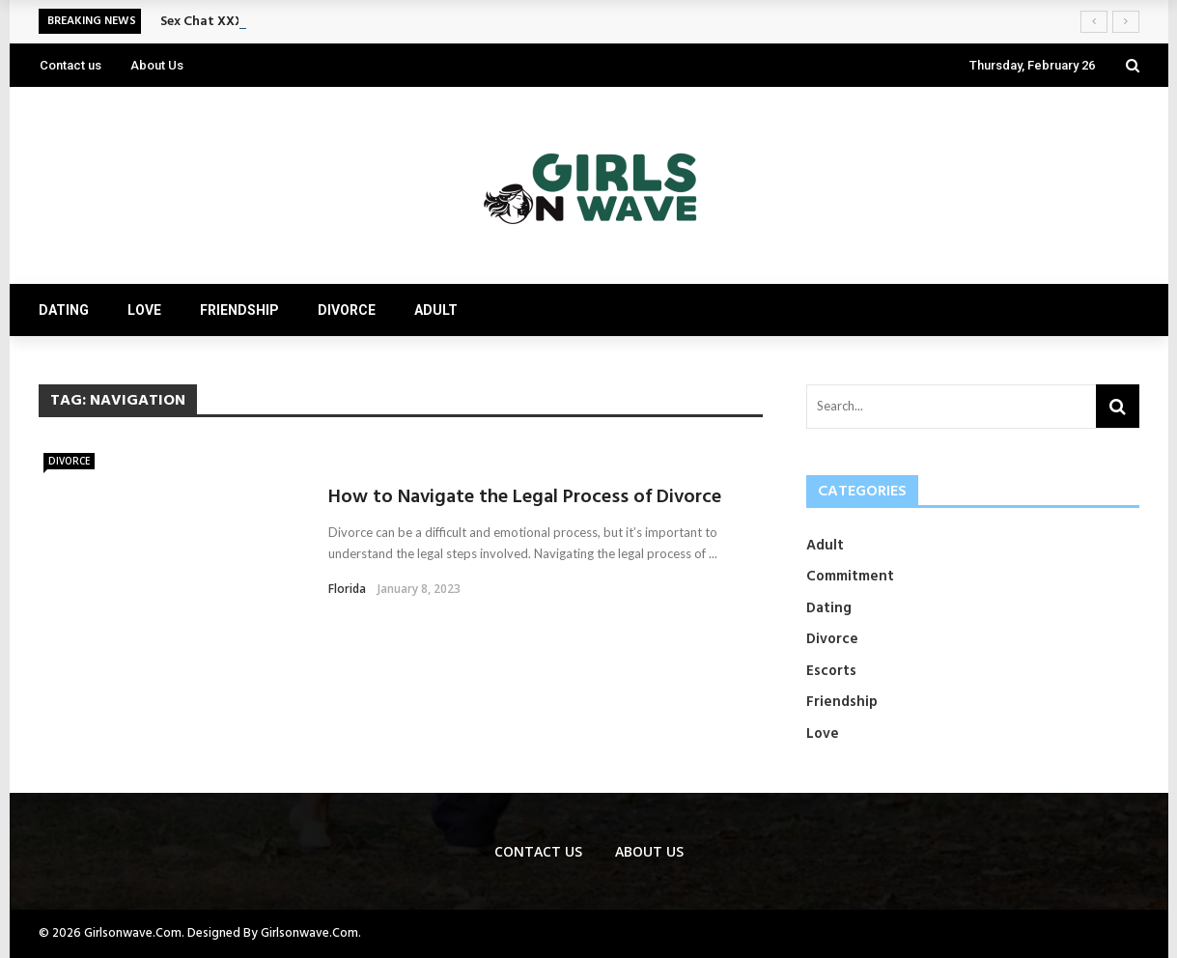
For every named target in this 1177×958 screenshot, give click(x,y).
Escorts (831, 671)
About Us (156, 65)
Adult (436, 310)
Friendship (239, 310)
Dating (64, 310)
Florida (347, 588)
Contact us (70, 65)
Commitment (850, 576)
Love (144, 310)
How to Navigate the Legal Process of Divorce (524, 497)
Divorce (347, 310)
